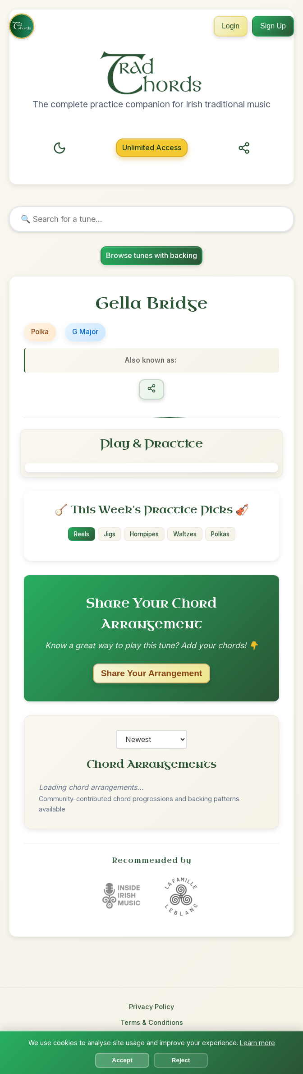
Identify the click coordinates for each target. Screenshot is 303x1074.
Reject (181, 1060)
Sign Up (273, 26)
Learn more (257, 1042)
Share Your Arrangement (151, 673)
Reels (81, 534)
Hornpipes (144, 534)
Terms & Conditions (151, 1022)
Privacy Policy (151, 1006)
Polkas (220, 534)
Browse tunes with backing (151, 255)
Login (230, 26)
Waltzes (185, 534)
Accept (122, 1060)
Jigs (109, 534)
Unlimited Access (151, 147)
